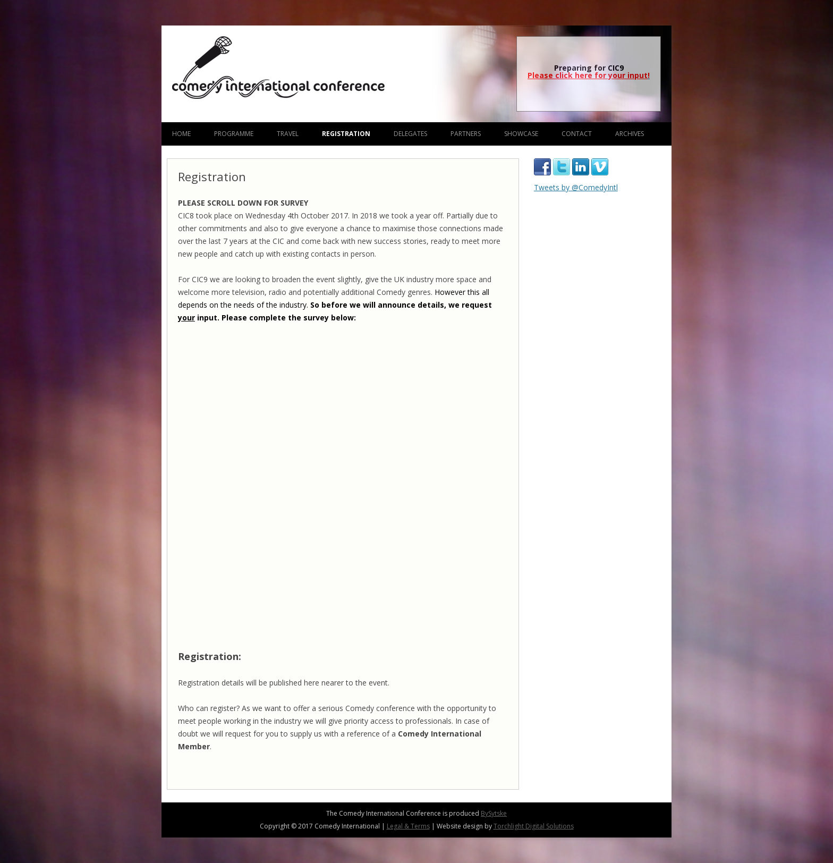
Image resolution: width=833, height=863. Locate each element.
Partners (465, 133)
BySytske (494, 813)
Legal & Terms (408, 826)
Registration (346, 133)
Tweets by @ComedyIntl (576, 187)
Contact (577, 133)
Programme (233, 133)
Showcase (521, 133)
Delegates (410, 133)
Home (181, 133)
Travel (288, 133)
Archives (629, 133)
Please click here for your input (588, 75)
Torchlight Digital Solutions (534, 826)
